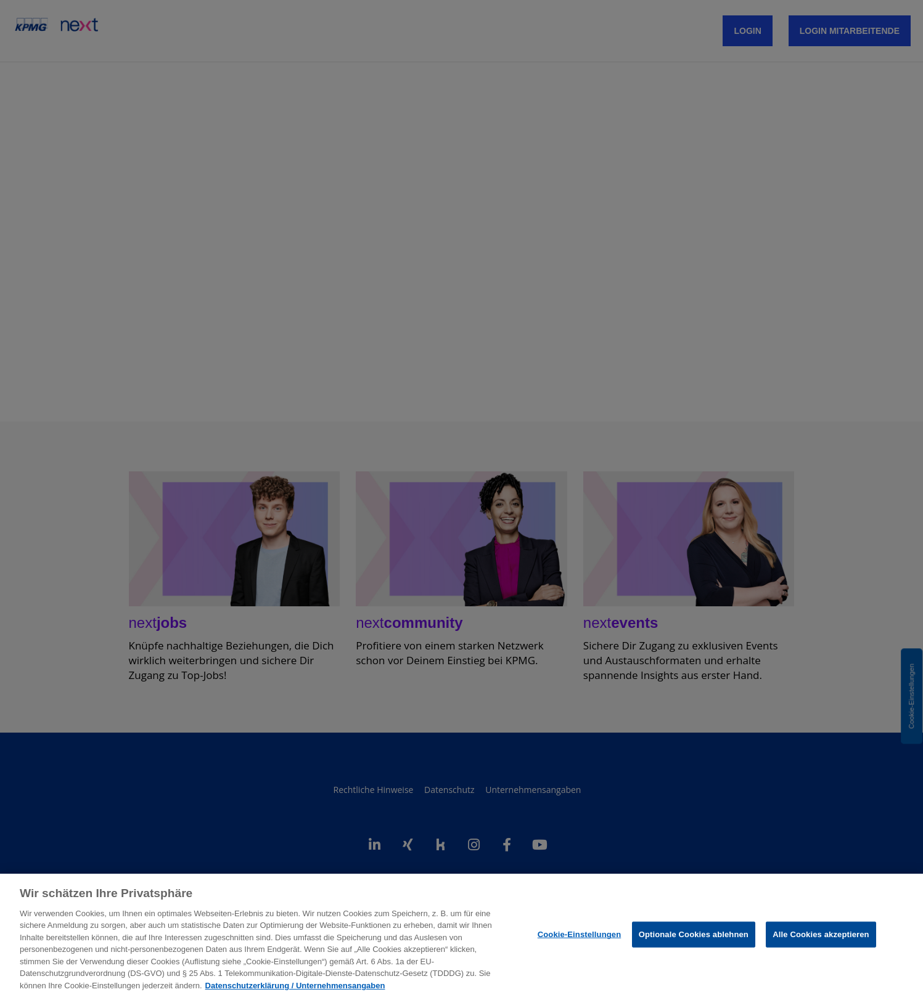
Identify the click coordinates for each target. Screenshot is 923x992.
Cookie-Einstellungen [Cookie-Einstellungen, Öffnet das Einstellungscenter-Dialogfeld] (579, 943)
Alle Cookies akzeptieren (821, 943)
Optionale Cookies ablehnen (694, 943)
